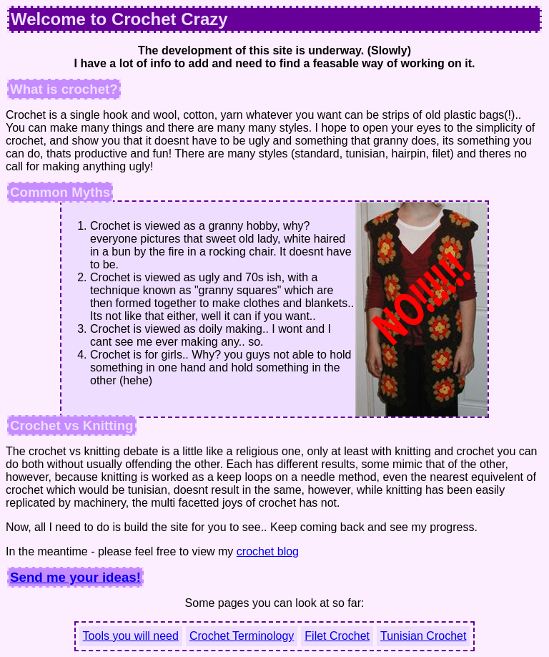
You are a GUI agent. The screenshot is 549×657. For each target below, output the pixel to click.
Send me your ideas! (75, 577)
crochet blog (268, 551)
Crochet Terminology (241, 636)
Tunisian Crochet (423, 636)
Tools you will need (131, 636)
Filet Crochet (337, 636)
